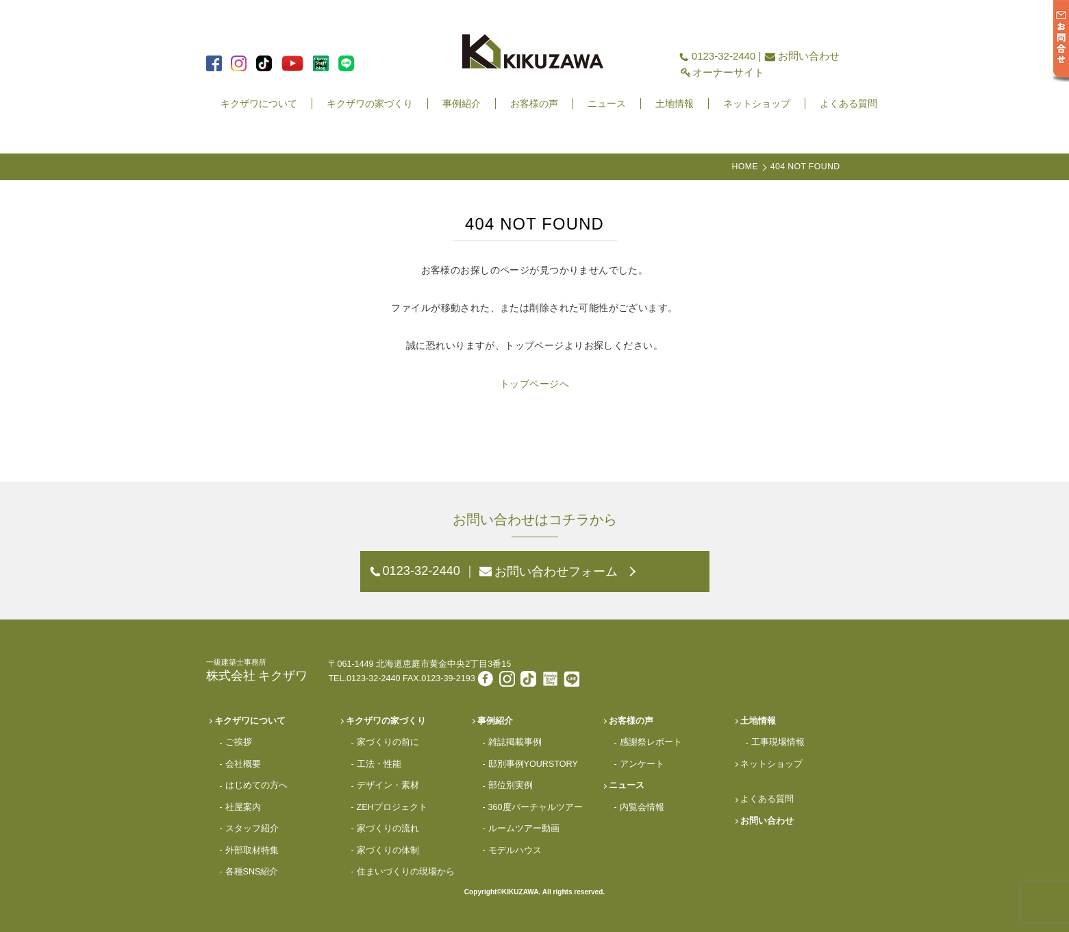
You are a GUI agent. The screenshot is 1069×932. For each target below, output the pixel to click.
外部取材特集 (252, 850)
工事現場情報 (778, 742)
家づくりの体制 (388, 850)
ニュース (607, 103)
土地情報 (674, 103)
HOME (745, 166)
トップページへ (534, 383)
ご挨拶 (238, 742)
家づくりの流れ (388, 828)
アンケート (642, 764)
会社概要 (243, 764)
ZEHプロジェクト (392, 807)
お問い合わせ (809, 56)
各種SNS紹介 (252, 871)
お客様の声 (534, 103)
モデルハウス (515, 850)
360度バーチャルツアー (535, 807)
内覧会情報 (642, 807)
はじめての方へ (256, 785)
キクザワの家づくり (370, 103)
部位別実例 (510, 785)
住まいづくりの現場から (406, 871)
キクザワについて (259, 103)
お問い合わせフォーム (556, 571)
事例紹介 (461, 103)
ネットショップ (756, 103)
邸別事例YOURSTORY (533, 764)
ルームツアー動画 (523, 828)
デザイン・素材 (388, 785)
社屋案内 (243, 807)
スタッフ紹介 (252, 828)
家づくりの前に (388, 742)
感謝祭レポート (651, 742)
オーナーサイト (728, 72)
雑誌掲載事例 (515, 742)
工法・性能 (379, 764)
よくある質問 (848, 103)
